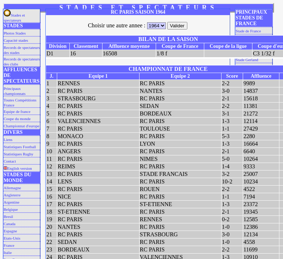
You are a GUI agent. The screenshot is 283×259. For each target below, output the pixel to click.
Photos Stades (15, 33)
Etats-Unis (12, 238)
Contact (10, 161)
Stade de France (248, 31)
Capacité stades (16, 40)
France (9, 245)
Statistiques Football (20, 147)
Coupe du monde (17, 119)
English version (18, 168)
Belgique (11, 209)
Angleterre (12, 195)
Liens (8, 139)
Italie (8, 252)
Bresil (8, 216)
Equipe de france (17, 111)
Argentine (11, 202)
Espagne (10, 231)
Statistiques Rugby (18, 154)
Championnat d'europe (21, 126)
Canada (9, 224)
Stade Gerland (247, 60)
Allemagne (12, 188)
